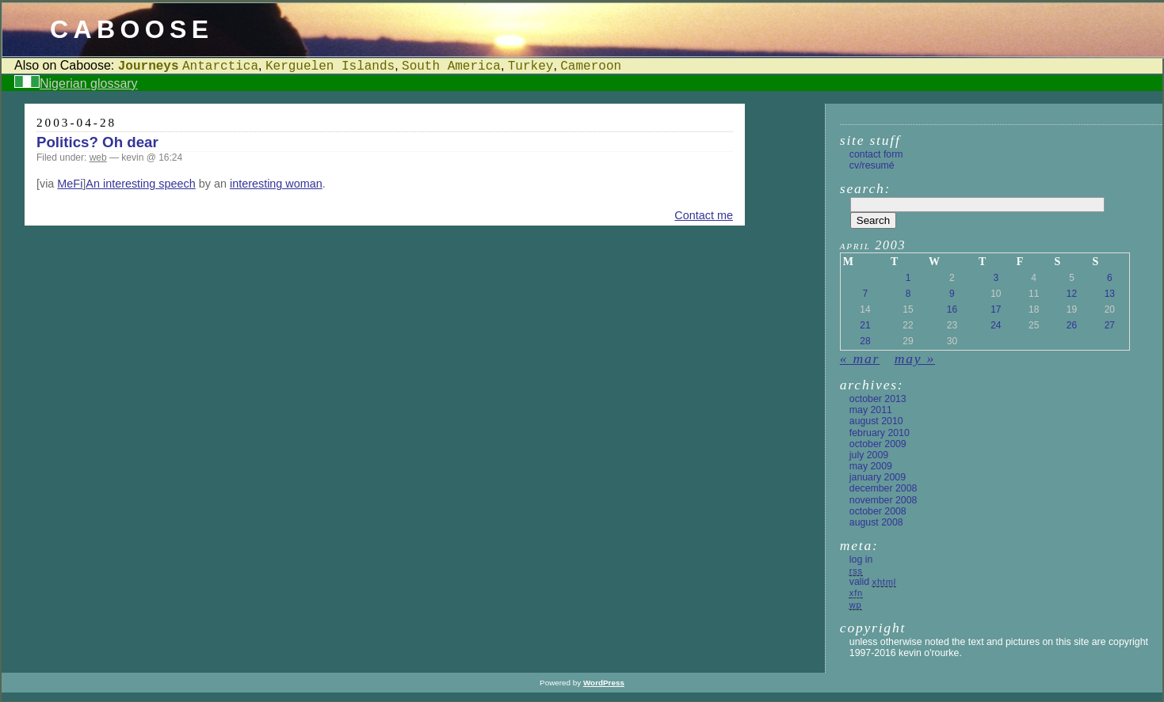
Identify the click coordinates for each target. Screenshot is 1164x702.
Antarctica (220, 66)
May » (915, 358)
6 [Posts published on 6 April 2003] (1109, 277)
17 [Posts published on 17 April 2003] (995, 309)
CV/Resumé (872, 165)
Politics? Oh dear (97, 142)
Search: (865, 188)
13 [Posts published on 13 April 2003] (1110, 293)
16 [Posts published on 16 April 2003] (952, 309)
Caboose (132, 29)
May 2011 (870, 410)
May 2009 (870, 466)
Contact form (876, 154)
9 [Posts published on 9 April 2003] (952, 293)
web (98, 157)
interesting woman (276, 183)
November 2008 (883, 500)
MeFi (69, 183)
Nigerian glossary (89, 83)
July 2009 (868, 455)
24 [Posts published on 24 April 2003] (995, 325)
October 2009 (877, 444)
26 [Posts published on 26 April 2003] (1072, 325)
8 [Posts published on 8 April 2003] (908, 293)
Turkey (531, 66)
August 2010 (876, 421)
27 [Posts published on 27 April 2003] (1110, 325)
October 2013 (877, 398)
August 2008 (876, 522)
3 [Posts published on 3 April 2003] (995, 277)
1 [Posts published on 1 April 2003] (908, 277)
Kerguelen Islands (330, 66)
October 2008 (877, 511)
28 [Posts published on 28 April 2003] (865, 341)
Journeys (148, 66)
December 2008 (883, 488)
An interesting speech (140, 183)
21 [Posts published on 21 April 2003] (865, 325)
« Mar (860, 358)
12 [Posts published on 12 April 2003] (1072, 293)
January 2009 (877, 477)
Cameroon (590, 66)
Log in (860, 559)
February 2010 (879, 432)
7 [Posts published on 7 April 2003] (865, 293)
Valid (872, 581)
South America (451, 66)
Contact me (703, 215)
